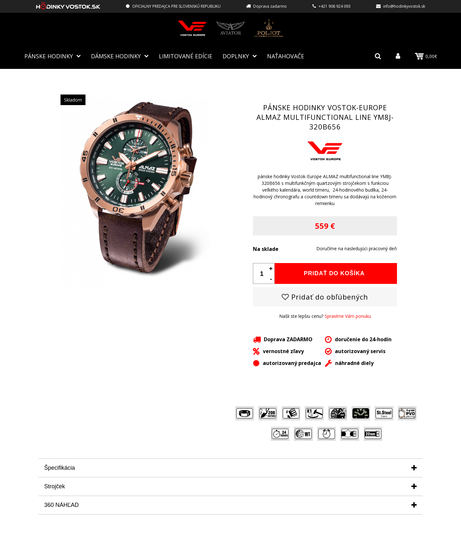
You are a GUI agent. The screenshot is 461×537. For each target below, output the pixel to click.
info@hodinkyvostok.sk (404, 6)
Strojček (54, 486)
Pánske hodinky (48, 56)
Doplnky (235, 56)
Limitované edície (185, 56)
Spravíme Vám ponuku (348, 316)
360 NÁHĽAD (61, 505)
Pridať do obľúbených (325, 297)
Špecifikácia (59, 468)
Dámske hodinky (116, 56)
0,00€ (426, 56)
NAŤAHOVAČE (285, 56)
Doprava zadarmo (270, 6)
